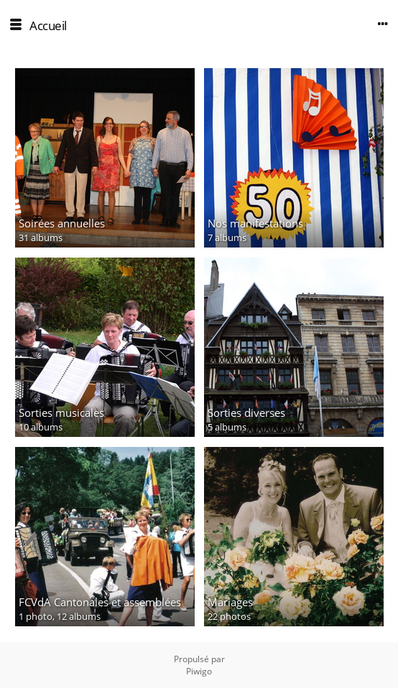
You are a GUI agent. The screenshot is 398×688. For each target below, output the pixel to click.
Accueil (48, 25)
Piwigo (199, 671)
